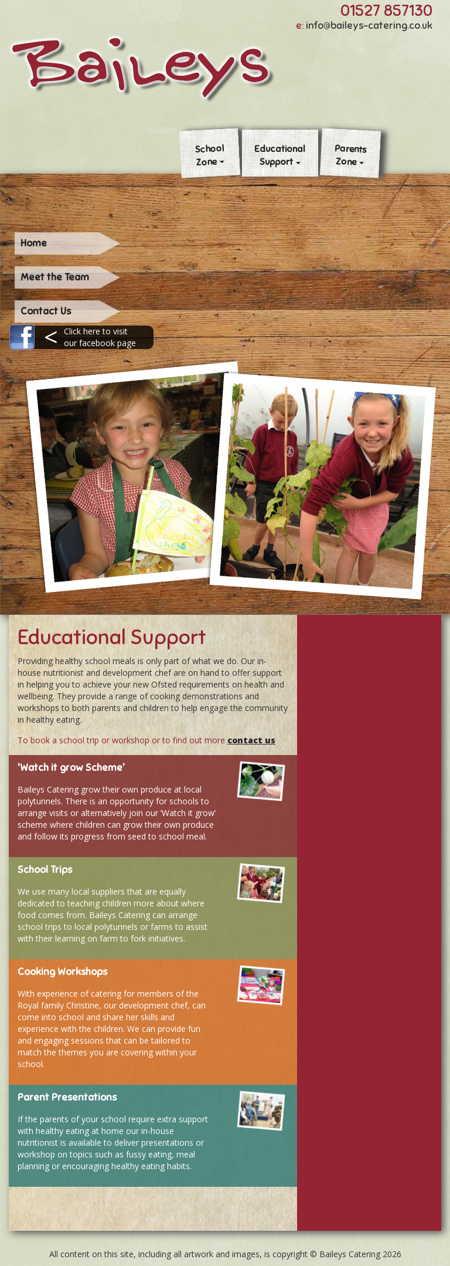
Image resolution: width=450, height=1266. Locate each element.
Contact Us (46, 311)
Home (34, 243)
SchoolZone (209, 155)
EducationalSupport (279, 155)
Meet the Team (55, 277)
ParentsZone (350, 155)
